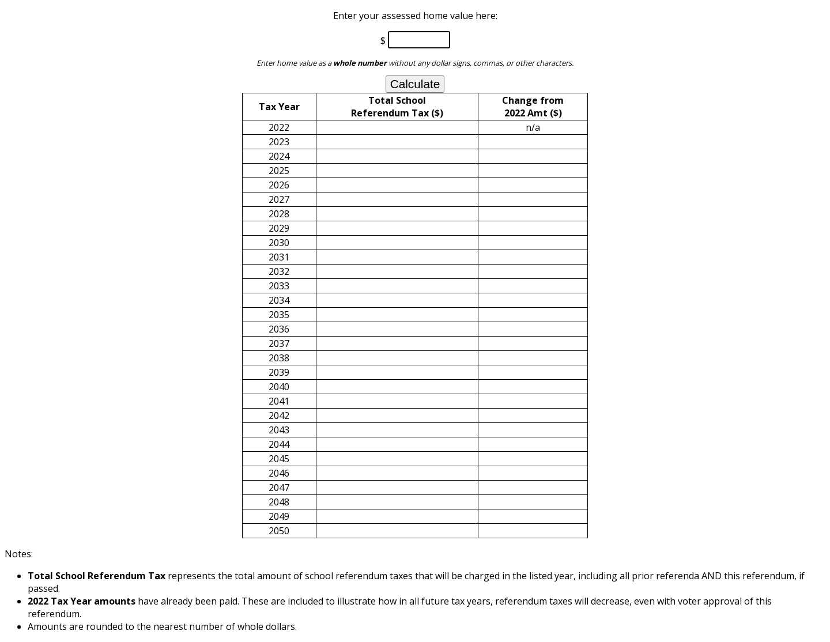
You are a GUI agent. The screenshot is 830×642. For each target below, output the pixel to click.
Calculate (415, 83)
